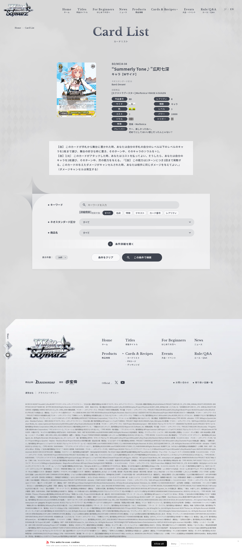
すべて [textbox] (86, 222)
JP (225, 9)
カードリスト (133, 357)
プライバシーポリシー (48, 392)
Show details (187, 543)
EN (232, 9)
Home (18, 28)
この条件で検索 (142, 257)
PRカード (131, 361)
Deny (173, 543)
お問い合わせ (182, 382)
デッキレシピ (133, 364)
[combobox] (136, 222)
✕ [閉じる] (238, 541)
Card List (29, 28)
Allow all (159, 543)
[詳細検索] (85, 212)
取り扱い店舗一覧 (204, 382)
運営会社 (29, 392)
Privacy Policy (109, 545)
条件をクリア (105, 257)
